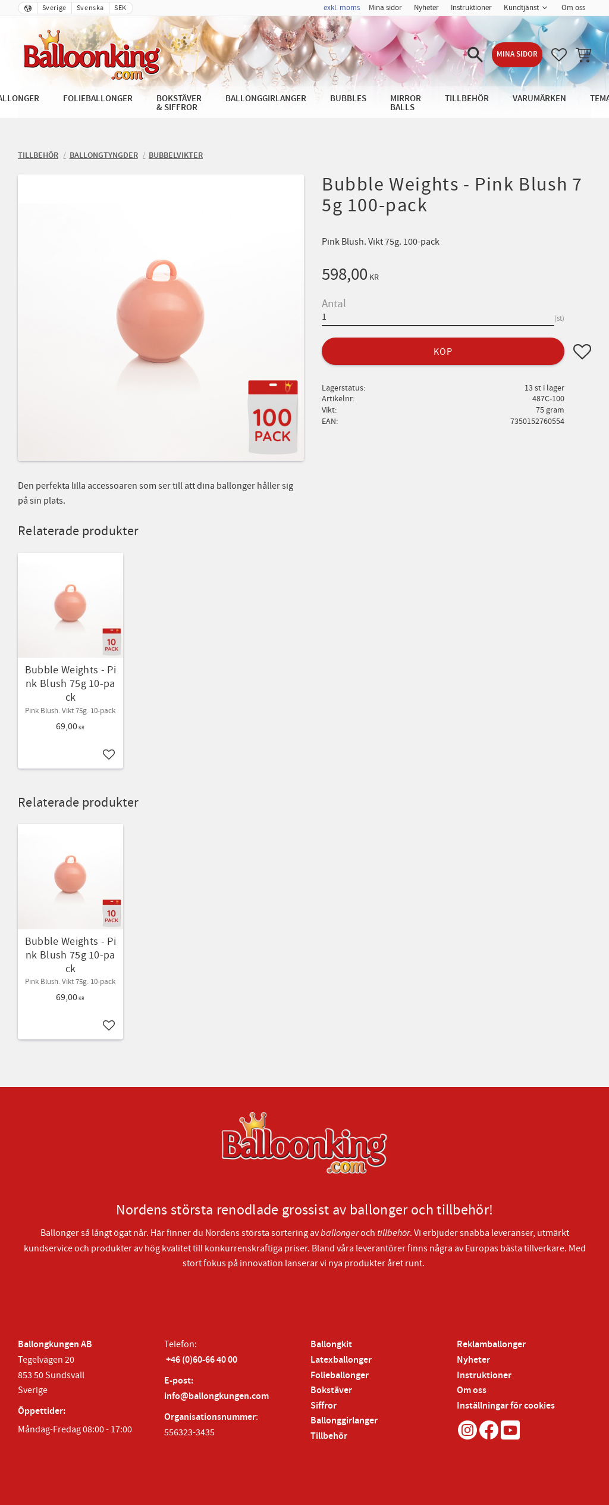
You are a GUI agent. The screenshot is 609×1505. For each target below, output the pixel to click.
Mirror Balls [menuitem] (405, 103)
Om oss (471, 1390)
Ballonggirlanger (344, 1421)
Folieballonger (339, 1375)
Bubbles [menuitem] (348, 98)
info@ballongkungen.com (216, 1396)
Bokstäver (331, 1390)
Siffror (323, 1406)
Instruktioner (484, 1375)
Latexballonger (341, 1360)
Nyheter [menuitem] (426, 8)
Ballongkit (331, 1344)
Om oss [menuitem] (573, 8)
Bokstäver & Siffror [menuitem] (179, 103)
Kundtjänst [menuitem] (521, 8)
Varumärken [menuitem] (539, 98)
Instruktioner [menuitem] (471, 8)
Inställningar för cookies (506, 1406)
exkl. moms (342, 8)
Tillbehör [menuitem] (467, 98)
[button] (475, 55)
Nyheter (473, 1360)
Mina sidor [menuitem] (385, 8)
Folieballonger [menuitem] (98, 98)
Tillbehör (328, 1436)
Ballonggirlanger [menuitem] (265, 98)
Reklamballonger (491, 1344)
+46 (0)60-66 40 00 (201, 1360)
